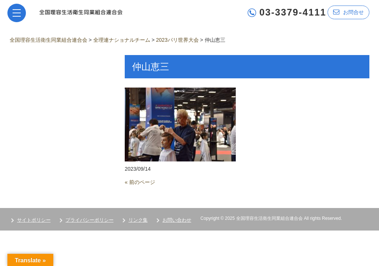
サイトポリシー (34, 220)
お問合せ (348, 12)
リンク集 (138, 220)
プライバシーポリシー (90, 220)
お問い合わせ (176, 220)
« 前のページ (140, 182)
